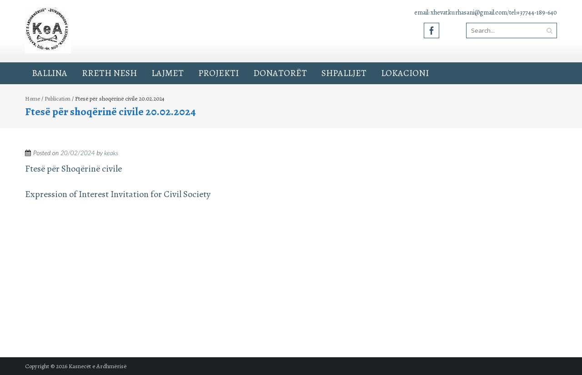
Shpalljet (343, 73)
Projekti (218, 73)
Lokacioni (405, 73)
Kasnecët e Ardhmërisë (97, 366)
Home (32, 98)
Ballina (49, 73)
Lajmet (167, 73)
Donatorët (280, 73)
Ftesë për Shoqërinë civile (73, 168)
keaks (111, 153)
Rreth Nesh (109, 73)
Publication (57, 98)
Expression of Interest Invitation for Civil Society (118, 194)
